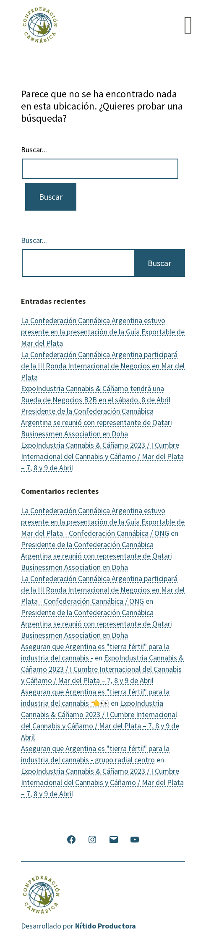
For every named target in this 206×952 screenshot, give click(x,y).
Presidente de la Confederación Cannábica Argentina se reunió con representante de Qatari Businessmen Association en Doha (96, 422)
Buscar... (34, 149)
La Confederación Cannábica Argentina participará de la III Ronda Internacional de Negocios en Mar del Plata (103, 366)
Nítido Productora (105, 926)
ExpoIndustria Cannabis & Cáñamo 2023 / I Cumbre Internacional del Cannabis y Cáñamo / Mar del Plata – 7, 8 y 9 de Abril (102, 456)
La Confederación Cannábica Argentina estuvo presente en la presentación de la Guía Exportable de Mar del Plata (103, 332)
